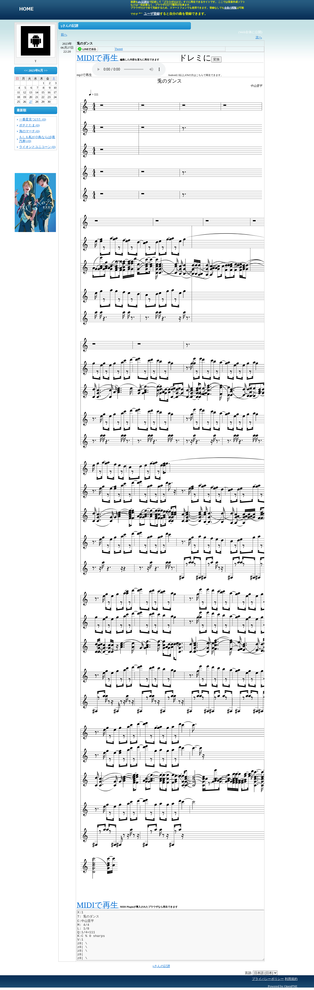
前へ (64, 34)
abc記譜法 (143, 1)
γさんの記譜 (161, 966)
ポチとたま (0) (29, 125)
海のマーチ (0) (29, 131)
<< (26, 70)
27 (30, 101)
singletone (26, 10)
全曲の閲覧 (230, 7)
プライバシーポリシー (268, 979)
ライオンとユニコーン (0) (37, 147)
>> (46, 70)
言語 (248, 973)
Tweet (119, 49)
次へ (259, 37)
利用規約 (291, 979)
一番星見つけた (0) (32, 119)
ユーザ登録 (152, 13)
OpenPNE (290, 986)
